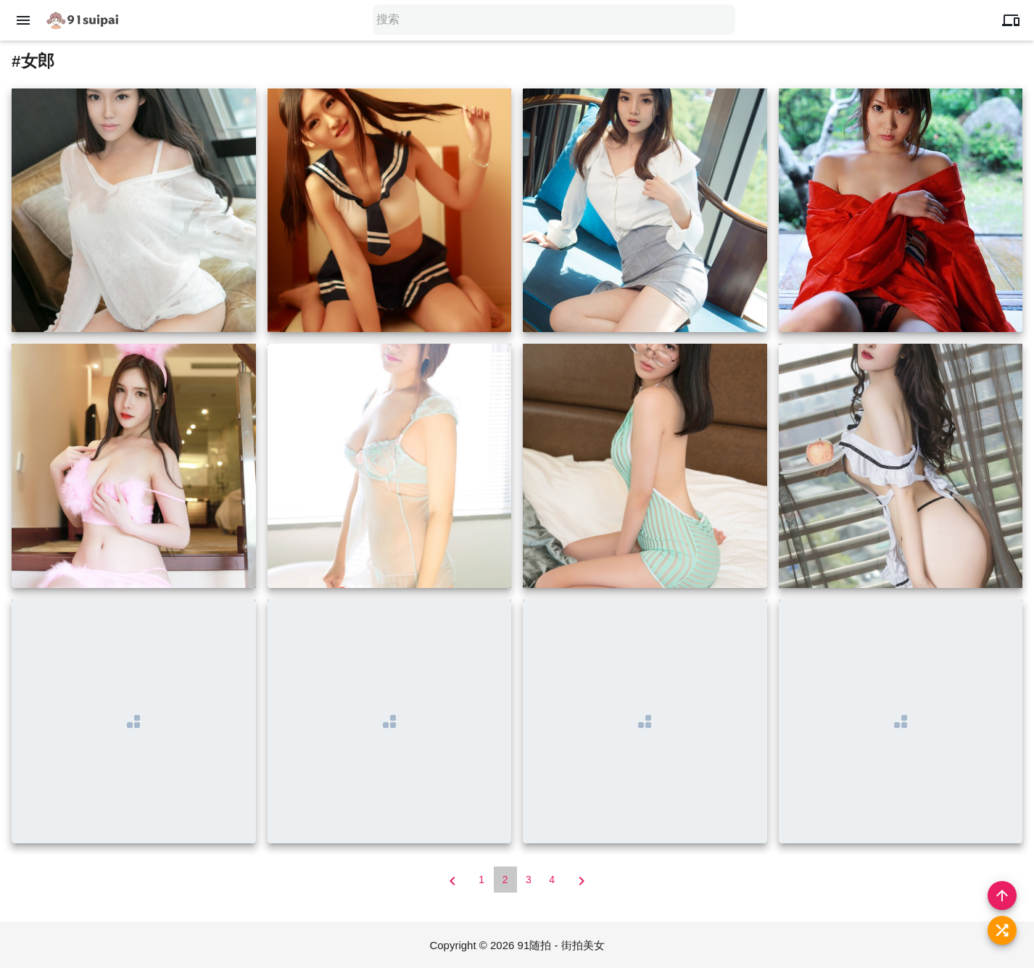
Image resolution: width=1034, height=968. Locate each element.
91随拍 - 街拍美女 (561, 945)
